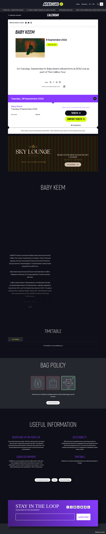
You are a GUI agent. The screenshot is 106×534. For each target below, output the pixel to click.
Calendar (6, 4)
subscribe (83, 517)
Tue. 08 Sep (15, 339)
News (78, 4)
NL (90, 4)
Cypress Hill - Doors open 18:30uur (15, 10)
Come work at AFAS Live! (68, 10)
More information (53, 402)
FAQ (54, 480)
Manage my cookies (100, 532)
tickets (76, 113)
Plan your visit (52, 44)
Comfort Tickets (76, 119)
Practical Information (42, 480)
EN (93, 4)
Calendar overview (14, 15)
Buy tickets (91, 22)
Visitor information (18, 4)
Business (84, 4)
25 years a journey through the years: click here (43, 10)
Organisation (80, 22)
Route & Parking (65, 480)
